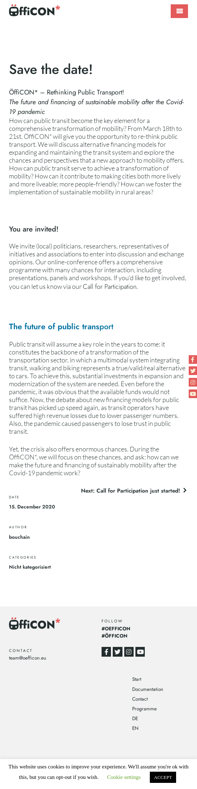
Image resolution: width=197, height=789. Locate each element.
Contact (140, 698)
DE (135, 718)
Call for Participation (109, 286)
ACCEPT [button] (163, 777)
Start (136, 679)
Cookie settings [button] (124, 777)
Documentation (147, 689)
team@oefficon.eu (27, 657)
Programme (144, 708)
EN (135, 728)
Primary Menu (179, 11)
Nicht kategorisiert (30, 566)
